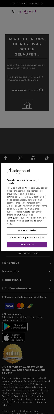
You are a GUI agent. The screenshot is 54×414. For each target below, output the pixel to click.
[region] (27, 207)
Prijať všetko (27, 244)
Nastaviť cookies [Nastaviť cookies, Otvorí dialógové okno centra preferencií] (27, 230)
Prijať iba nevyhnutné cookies (27, 237)
